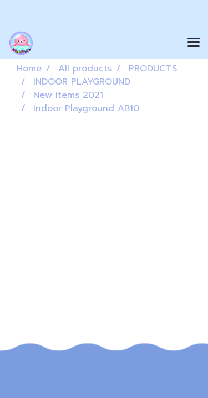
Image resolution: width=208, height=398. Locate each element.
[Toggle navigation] (193, 43)
